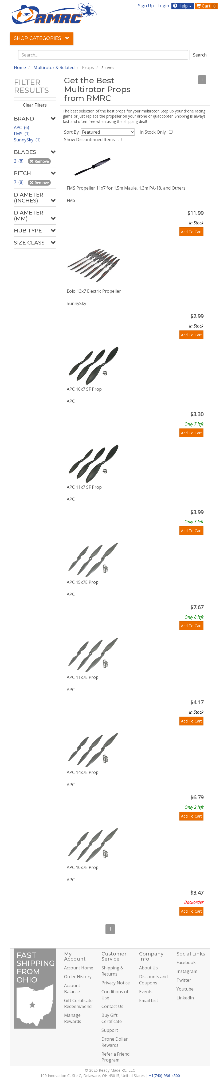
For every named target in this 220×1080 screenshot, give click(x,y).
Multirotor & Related (53, 67)
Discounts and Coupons (153, 980)
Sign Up (146, 6)
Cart (207, 6)
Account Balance (72, 989)
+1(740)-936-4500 (164, 1075)
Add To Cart (191, 231)
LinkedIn (185, 998)
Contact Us (112, 1006)
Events (145, 992)
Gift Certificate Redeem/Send (78, 1004)
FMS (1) (22, 134)
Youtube (185, 989)
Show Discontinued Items (90, 139)
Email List (148, 1000)
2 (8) (19, 161)
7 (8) (19, 182)
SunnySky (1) (27, 140)
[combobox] (103, 55)
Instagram (186, 971)
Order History (78, 977)
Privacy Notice (115, 983)
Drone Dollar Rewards (114, 1042)
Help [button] (183, 6)
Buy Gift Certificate (111, 1018)
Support (109, 1030)
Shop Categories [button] (41, 38)
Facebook (186, 962)
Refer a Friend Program (115, 1057)
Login (163, 6)
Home (20, 67)
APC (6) (21, 127)
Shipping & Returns (112, 971)
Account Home (78, 968)
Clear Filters (35, 105)
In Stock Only (154, 132)
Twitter (183, 980)
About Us (148, 968)
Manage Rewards (72, 1018)
